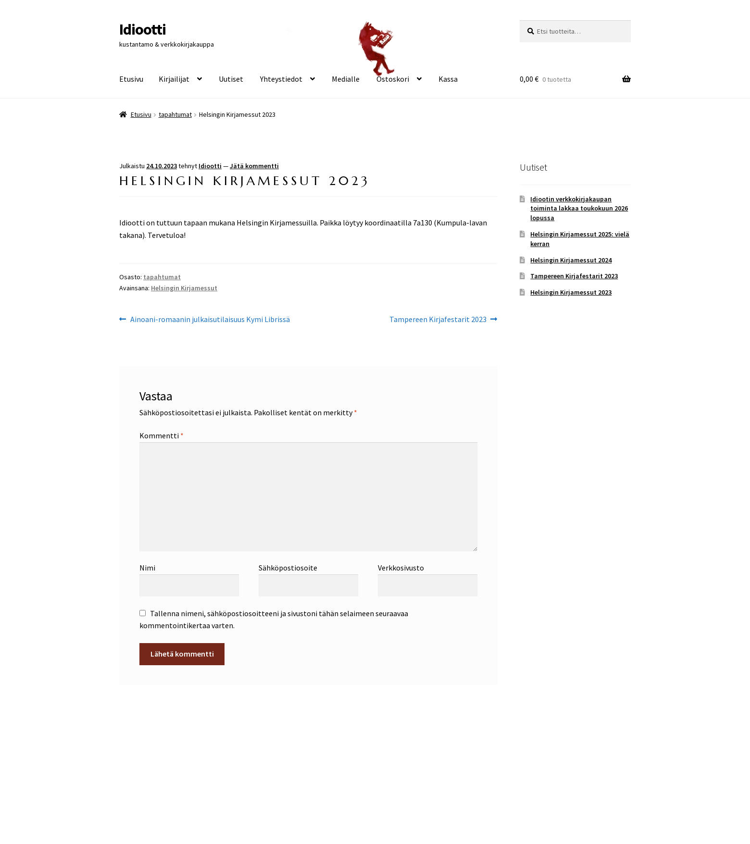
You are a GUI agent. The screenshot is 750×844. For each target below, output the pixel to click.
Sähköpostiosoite (288, 567)
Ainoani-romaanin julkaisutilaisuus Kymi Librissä (210, 319)
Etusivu (131, 79)
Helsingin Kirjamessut (184, 288)
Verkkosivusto (401, 567)
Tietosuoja (137, 789)
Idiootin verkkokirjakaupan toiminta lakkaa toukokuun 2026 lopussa (579, 209)
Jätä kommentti (254, 165)
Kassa (448, 79)
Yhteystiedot (281, 79)
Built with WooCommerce (204, 789)
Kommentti (161, 435)
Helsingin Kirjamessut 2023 (571, 292)
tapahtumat (175, 114)
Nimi (147, 567)
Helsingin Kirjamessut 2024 (571, 260)
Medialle (346, 79)
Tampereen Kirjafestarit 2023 (438, 319)
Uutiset (231, 79)
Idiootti (142, 29)
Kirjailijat (174, 79)
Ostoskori (392, 79)
